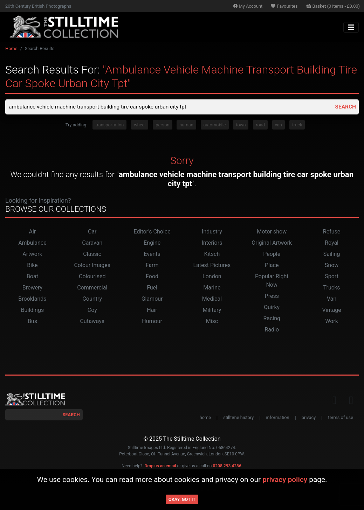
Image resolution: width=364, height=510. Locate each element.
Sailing (331, 254)
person (162, 125)
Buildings (32, 310)
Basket (333, 6)
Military (212, 310)
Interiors (211, 243)
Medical (212, 299)
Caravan (92, 243)
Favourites (284, 6)
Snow (331, 265)
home (205, 417)
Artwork (32, 254)
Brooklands (32, 299)
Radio (272, 330)
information (277, 417)
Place (272, 265)
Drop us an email (160, 466)
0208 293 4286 (227, 466)
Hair (152, 310)
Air (32, 232)
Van (331, 299)
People (271, 254)
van (278, 125)
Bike (32, 265)
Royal (331, 243)
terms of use (340, 417)
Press (272, 296)
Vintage (331, 310)
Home (11, 48)
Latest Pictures (212, 265)
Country (92, 299)
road (260, 125)
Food (152, 276)
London (211, 276)
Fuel (152, 288)
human (186, 125)
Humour (152, 321)
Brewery (32, 288)
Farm (152, 265)
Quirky (272, 307)
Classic (92, 254)
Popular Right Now (272, 280)
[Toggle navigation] (351, 27)
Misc (212, 321)
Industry (212, 232)
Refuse (331, 232)
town (241, 125)
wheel (139, 125)
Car (92, 232)
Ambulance (32, 243)
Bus (32, 321)
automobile (215, 125)
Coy (92, 310)
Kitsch (212, 254)
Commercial (92, 288)
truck (297, 125)
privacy (309, 417)
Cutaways (92, 321)
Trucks (331, 288)
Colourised (92, 276)
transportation (109, 125)
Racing (271, 318)
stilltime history (238, 417)
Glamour (152, 299)
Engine (152, 243)
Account (248, 6)
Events (152, 254)
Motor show (272, 232)
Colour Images (92, 265)
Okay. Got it (182, 499)
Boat (32, 276)
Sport (331, 276)
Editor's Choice (152, 232)
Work (331, 321)
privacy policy (284, 479)
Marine (211, 288)
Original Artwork (272, 243)
